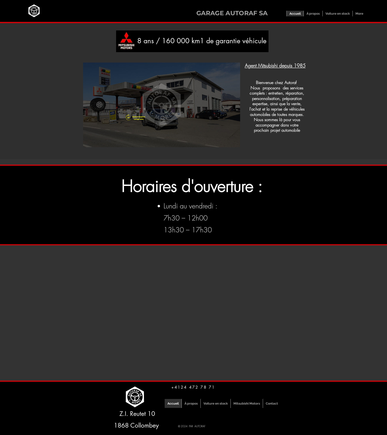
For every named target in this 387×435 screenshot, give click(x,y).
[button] (161, 105)
